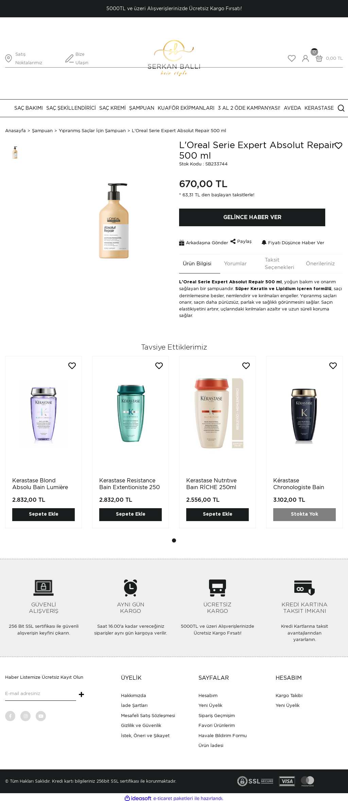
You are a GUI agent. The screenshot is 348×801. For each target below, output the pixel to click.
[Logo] (173, 57)
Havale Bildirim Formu (222, 732)
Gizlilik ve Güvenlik (141, 723)
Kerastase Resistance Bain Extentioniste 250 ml (129, 485)
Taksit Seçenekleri (276, 261)
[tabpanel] (43, 445)
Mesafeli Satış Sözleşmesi (148, 712)
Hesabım (208, 692)
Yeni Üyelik (210, 703)
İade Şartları (134, 703)
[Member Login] (305, 58)
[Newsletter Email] (40, 691)
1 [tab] (174, 538)
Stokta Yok (304, 512)
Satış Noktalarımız (28, 58)
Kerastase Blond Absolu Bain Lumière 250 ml (40, 485)
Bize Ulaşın (81, 58)
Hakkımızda (133, 692)
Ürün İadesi (210, 743)
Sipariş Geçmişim (216, 712)
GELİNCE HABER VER (252, 217)
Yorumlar (231, 261)
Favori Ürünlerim (216, 723)
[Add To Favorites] (338, 146)
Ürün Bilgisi (193, 261)
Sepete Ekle (43, 512)
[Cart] (327, 58)
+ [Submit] (81, 693)
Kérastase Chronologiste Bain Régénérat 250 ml (298, 485)
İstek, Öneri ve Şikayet (145, 732)
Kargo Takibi (289, 692)
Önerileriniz (316, 261)
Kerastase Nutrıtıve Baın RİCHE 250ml (211, 481)
